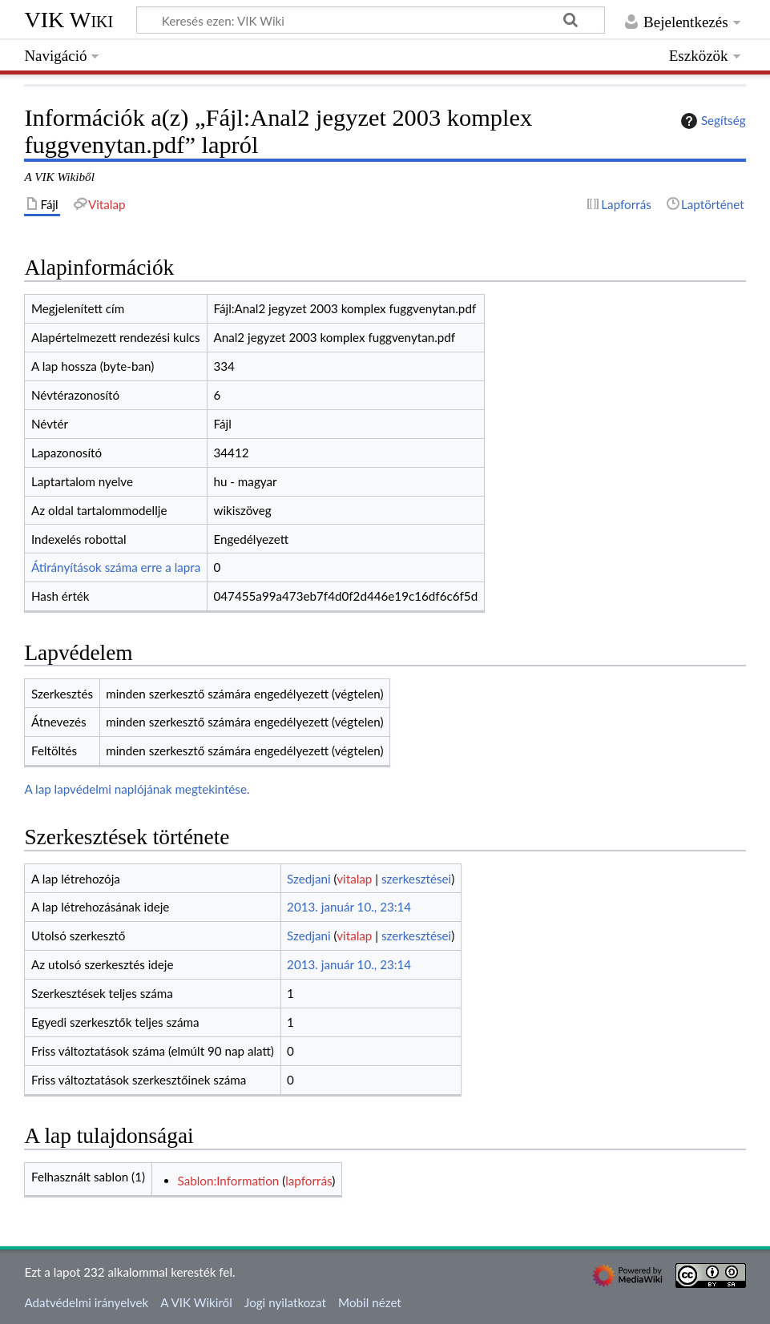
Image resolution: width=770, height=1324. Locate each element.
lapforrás (308, 1180)
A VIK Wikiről (196, 1302)
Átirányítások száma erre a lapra (115, 567)
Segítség (711, 121)
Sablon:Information (229, 1180)
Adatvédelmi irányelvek (86, 1302)
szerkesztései (416, 878)
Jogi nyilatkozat (285, 1302)
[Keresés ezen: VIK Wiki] (370, 20)
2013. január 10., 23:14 (349, 906)
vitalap (354, 878)
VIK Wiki (68, 19)
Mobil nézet (369, 1302)
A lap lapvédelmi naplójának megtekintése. (136, 789)
